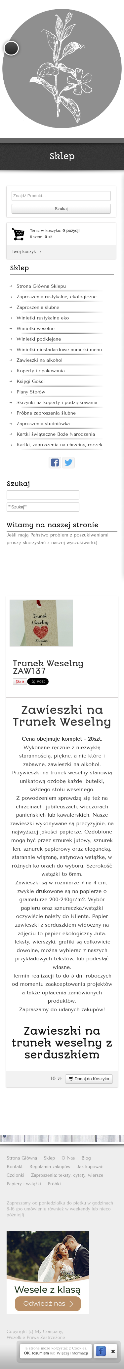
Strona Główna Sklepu (41, 286)
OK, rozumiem (36, 1353)
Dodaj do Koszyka (89, 1078)
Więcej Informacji (72, 1353)
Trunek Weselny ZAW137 (48, 667)
